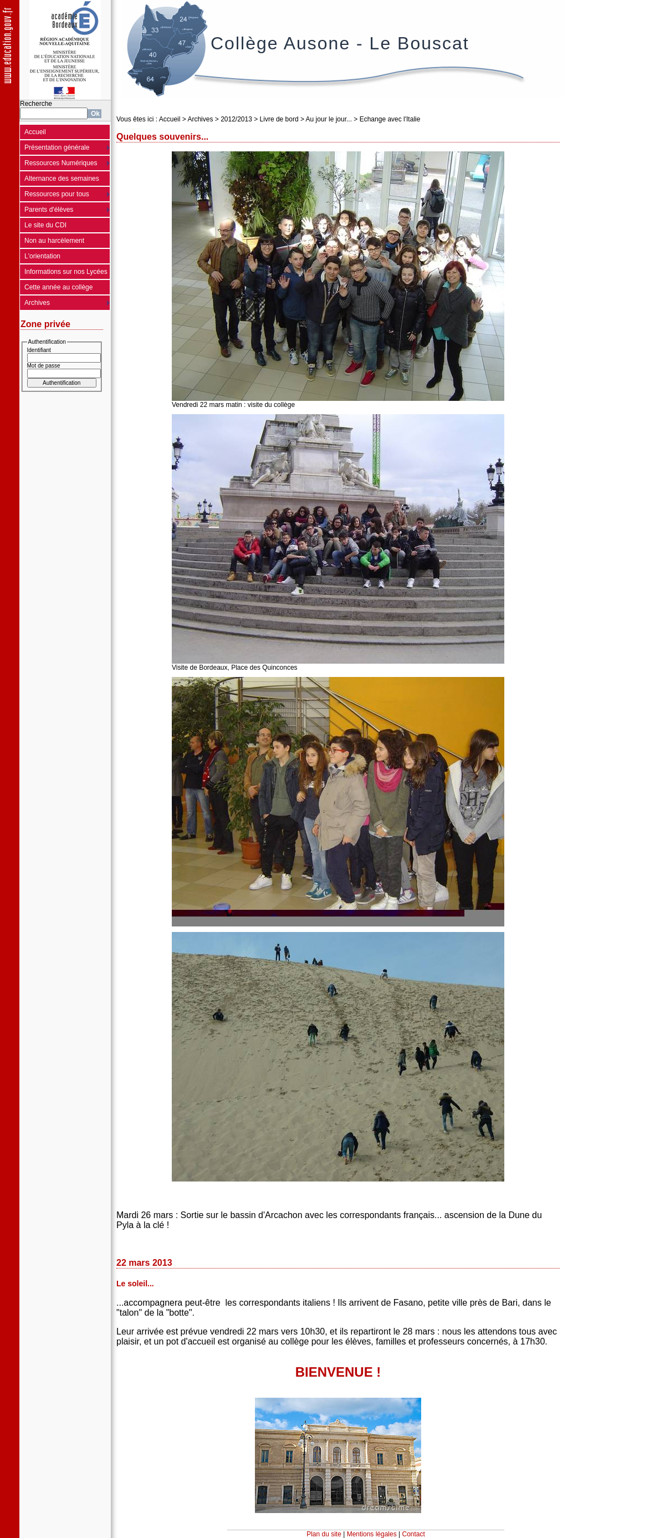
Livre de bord (279, 119)
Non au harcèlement (54, 241)
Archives (37, 303)
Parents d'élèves (48, 209)
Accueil (35, 132)
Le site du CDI (45, 225)
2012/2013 (236, 119)
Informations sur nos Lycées (66, 272)
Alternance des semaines (61, 178)
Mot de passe (43, 366)
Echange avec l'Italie (390, 119)
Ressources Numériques (60, 163)
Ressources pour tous (56, 194)
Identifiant (39, 350)
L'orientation (42, 256)
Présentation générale (56, 147)
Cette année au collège (58, 287)
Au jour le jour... (329, 119)
